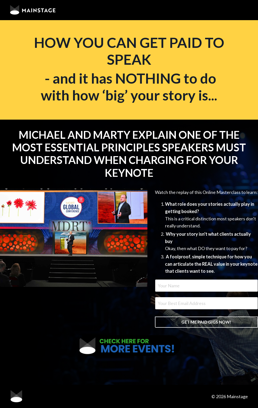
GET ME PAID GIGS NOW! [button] (206, 322)
